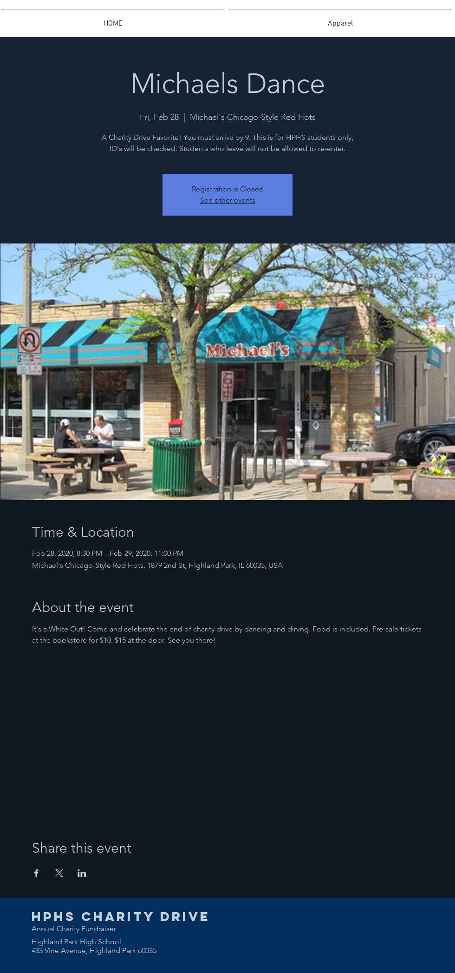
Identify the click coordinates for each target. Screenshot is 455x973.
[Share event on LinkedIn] (82, 873)
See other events (227, 200)
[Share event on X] (59, 873)
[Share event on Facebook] (36, 873)
